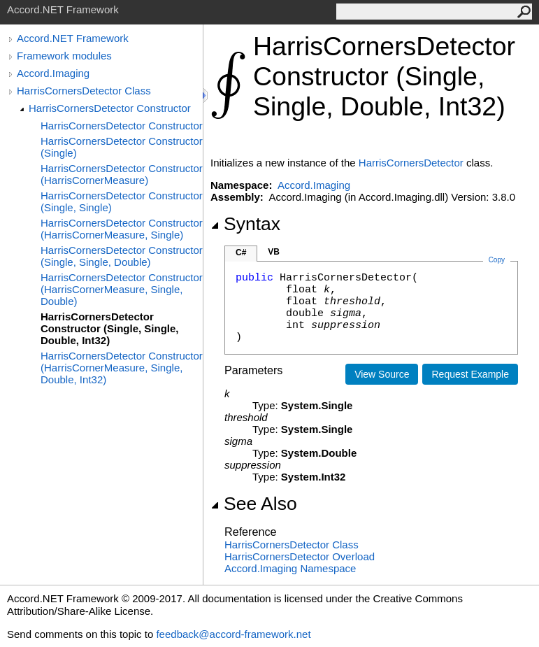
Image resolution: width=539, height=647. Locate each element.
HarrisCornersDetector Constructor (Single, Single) (122, 201)
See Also (253, 503)
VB (274, 252)
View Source (381, 374)
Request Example (470, 374)
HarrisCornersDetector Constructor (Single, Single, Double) (122, 256)
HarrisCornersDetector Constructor (110, 108)
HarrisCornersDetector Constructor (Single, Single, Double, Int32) (110, 328)
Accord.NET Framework (73, 38)
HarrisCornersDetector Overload (299, 556)
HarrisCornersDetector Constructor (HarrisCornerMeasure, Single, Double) (122, 289)
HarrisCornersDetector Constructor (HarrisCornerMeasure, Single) (122, 229)
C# (241, 252)
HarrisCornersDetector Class (84, 91)
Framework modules (64, 56)
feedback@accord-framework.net (233, 634)
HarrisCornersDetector (411, 163)
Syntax (245, 223)
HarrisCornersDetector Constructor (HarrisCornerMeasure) (122, 174)
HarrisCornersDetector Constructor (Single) (122, 147)
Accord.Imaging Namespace (290, 568)
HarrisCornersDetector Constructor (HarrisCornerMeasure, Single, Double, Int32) (122, 367)
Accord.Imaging (53, 73)
